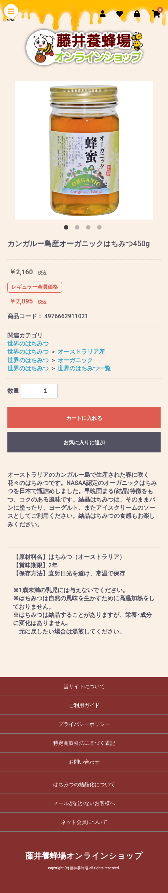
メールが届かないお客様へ (84, 803)
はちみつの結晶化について (84, 784)
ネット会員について (84, 822)
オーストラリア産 (81, 351)
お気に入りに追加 (84, 442)
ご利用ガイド (84, 705)
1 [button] (67, 228)
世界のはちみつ (28, 343)
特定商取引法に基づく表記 (84, 743)
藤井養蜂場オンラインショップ (84, 855)
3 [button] (89, 228)
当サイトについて (84, 686)
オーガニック (75, 360)
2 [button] (78, 228)
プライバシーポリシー (84, 724)
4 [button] (100, 228)
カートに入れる (84, 418)
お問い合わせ (84, 762)
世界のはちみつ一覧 (84, 368)
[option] (84, 150)
